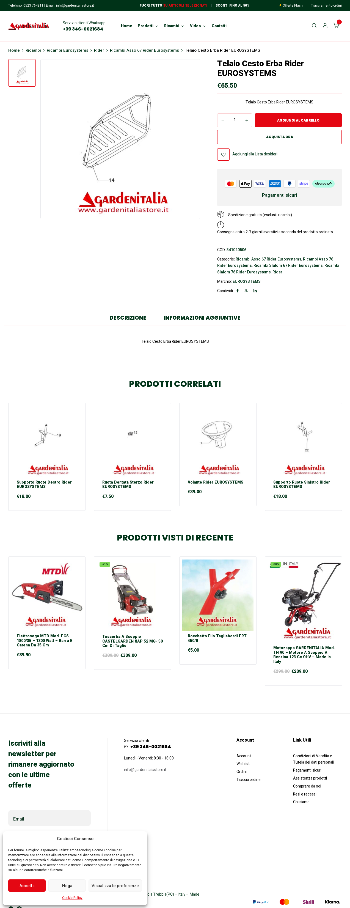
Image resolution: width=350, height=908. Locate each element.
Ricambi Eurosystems (67, 50)
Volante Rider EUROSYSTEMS (215, 482)
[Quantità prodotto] (234, 120)
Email (18, 819)
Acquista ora (279, 137)
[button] (336, 26)
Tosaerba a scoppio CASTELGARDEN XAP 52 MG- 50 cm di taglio (132, 641)
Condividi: (225, 291)
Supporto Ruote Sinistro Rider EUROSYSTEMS (301, 485)
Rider (99, 50)
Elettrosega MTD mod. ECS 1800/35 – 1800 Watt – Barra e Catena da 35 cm (45, 641)
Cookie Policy (72, 897)
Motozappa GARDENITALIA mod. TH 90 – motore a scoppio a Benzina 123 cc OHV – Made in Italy (304, 655)
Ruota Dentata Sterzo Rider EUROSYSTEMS (128, 485)
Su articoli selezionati (185, 5)
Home (14, 50)
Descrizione (127, 318)
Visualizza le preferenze (115, 886)
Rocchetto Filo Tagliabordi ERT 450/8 (217, 638)
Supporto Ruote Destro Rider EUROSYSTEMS (44, 485)
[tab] (127, 319)
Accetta (27, 886)
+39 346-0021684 (83, 29)
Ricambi (33, 50)
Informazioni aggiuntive (202, 318)
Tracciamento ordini (326, 5)
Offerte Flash (293, 5)
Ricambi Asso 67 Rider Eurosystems (144, 50)
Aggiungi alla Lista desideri (254, 154)
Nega (67, 886)
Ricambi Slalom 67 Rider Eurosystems (288, 265)
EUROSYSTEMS (247, 281)
